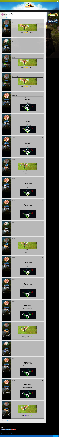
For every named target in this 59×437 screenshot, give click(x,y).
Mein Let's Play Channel (27, 103)
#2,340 (42, 402)
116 (5, 420)
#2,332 (42, 238)
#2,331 (42, 222)
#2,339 (42, 380)
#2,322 (42, 39)
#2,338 (42, 358)
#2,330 (42, 200)
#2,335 (42, 301)
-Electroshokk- (6, 14)
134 (11, 420)
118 (8, 420)
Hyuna (32, 68)
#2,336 (42, 323)
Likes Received (4, 31)
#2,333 (42, 257)
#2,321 (42, 20)
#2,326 (42, 115)
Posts (3, 67)
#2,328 (42, 159)
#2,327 (42, 137)
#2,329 (42, 178)
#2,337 (42, 342)
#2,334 (42, 279)
